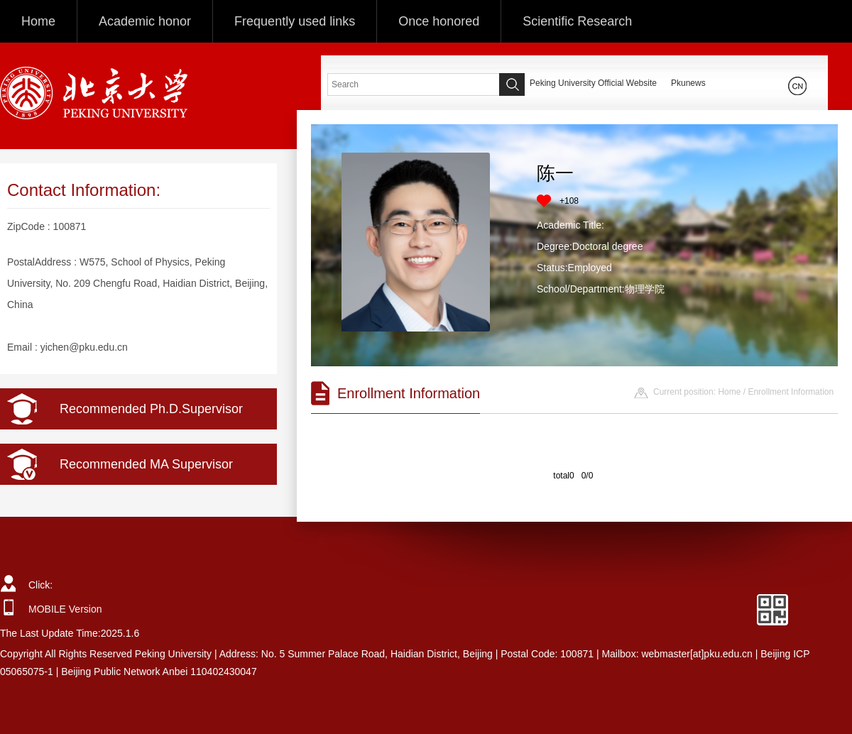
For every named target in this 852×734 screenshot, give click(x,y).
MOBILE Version (65, 609)
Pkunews (688, 83)
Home (38, 21)
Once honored (438, 21)
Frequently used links (294, 21)
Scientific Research (577, 21)
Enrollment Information (791, 392)
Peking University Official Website (593, 83)
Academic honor (145, 21)
